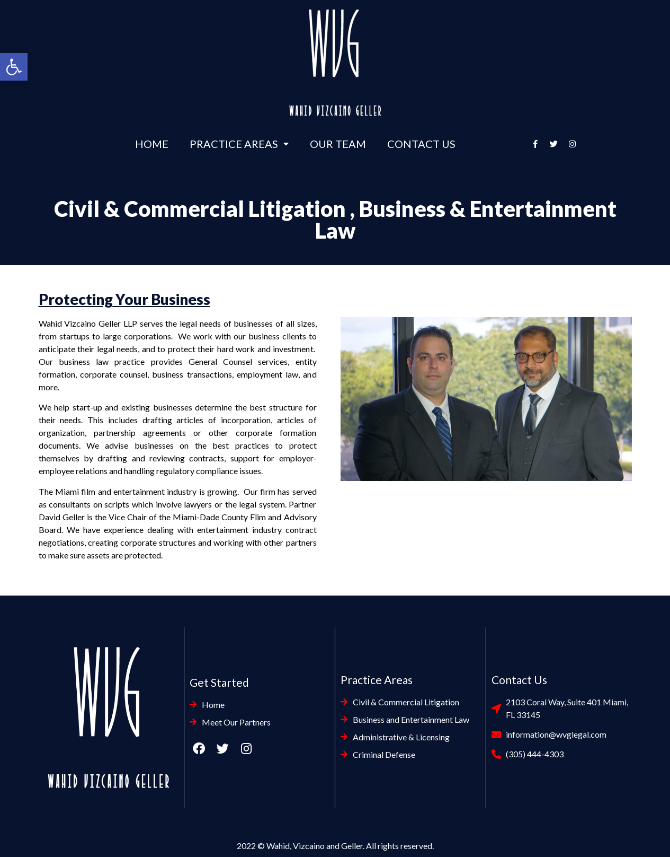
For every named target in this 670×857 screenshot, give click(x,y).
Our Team (338, 143)
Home (151, 143)
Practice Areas (239, 143)
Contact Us (421, 143)
